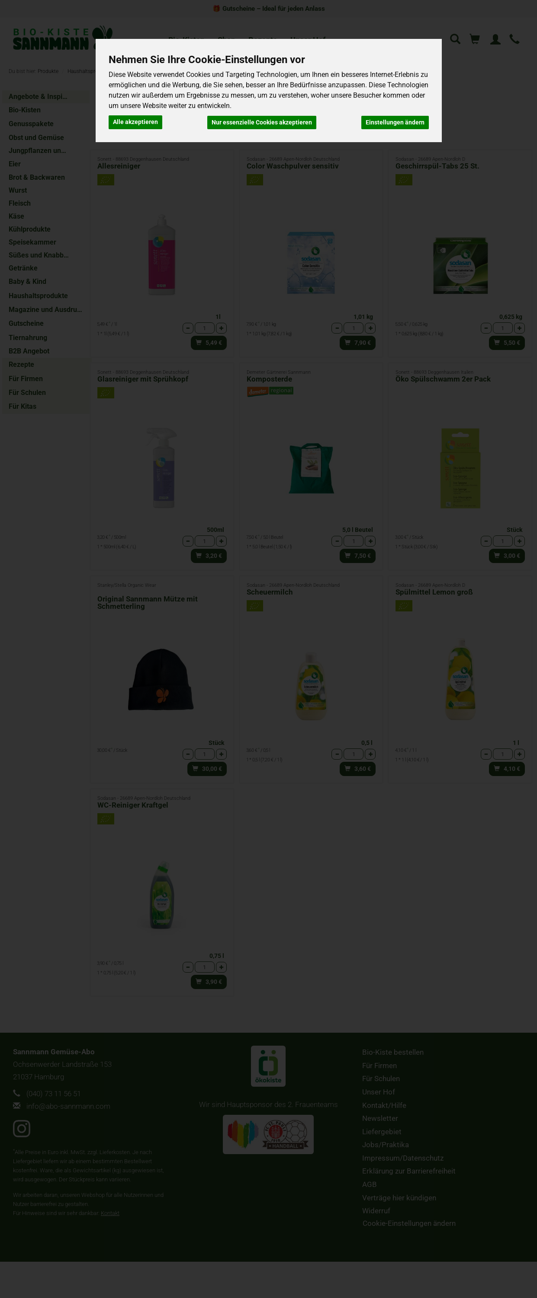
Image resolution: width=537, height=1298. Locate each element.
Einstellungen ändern (395, 121)
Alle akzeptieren (135, 121)
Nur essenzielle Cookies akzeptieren (262, 121)
